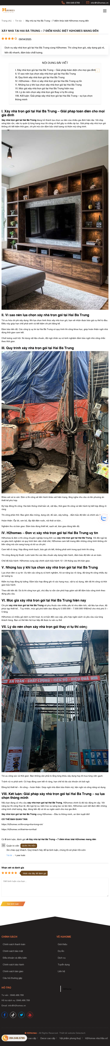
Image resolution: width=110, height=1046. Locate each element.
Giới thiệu (62, 944)
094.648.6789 (73, 2)
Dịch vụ (61, 957)
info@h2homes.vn (99, 2)
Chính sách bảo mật (13, 950)
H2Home (67, 988)
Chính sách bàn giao (13, 971)
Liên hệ (61, 971)
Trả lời (9, 855)
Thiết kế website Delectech (72, 1032)
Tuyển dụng (64, 964)
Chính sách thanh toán (14, 944)
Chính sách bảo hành (13, 964)
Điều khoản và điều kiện (15, 957)
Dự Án (61, 950)
